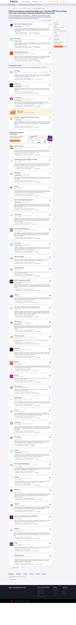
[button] (61, 1)
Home (9, 8)
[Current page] (20, 589)
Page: (17, 589)
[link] (35, 1)
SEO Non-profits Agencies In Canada (24, 8)
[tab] (11, 596)
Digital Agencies (14, 8)
